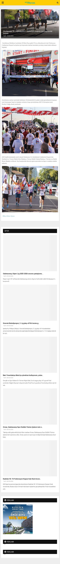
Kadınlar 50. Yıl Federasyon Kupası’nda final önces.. (22, 479)
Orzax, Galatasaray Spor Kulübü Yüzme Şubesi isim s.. (23, 427)
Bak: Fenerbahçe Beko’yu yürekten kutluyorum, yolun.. (23, 375)
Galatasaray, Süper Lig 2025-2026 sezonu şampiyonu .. (23, 274)
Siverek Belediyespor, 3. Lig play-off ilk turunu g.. (21, 323)
